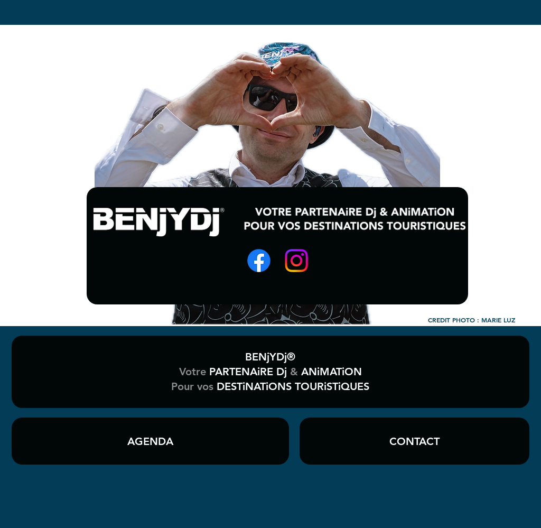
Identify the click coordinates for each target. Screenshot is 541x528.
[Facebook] (259, 260)
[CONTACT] (414, 441)
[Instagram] (296, 260)
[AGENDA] (150, 441)
